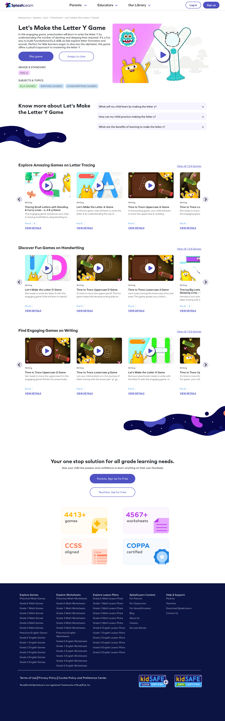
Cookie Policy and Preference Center (83, 677)
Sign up (211, 5)
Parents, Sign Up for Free (112, 478)
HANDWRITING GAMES (82, 86)
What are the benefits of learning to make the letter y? (151, 126)
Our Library (139, 5)
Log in (193, 5)
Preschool (56, 17)
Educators (107, 5)
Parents (78, 5)
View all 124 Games (189, 166)
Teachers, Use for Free (112, 492)
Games (37, 17)
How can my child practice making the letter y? (151, 116)
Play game (36, 56)
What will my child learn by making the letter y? (151, 106)
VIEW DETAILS (33, 228)
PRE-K (24, 72)
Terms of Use (28, 677)
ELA (46, 17)
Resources (24, 17)
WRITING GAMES (51, 86)
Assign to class (76, 56)
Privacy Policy (47, 677)
